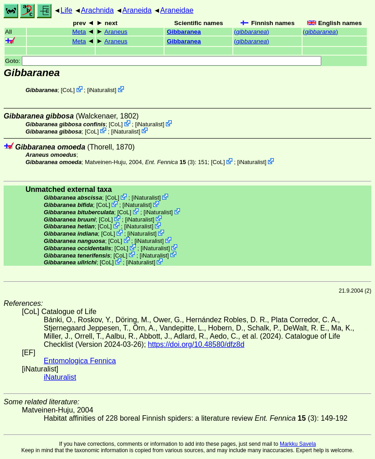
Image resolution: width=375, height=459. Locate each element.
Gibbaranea (184, 31)
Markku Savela (298, 444)
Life (66, 10)
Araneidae (177, 10)
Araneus (116, 31)
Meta (79, 31)
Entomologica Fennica (80, 361)
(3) (170, 162)
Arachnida (97, 10)
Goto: (163, 60)
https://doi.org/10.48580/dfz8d (196, 344)
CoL (67, 90)
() (251, 31)
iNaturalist (102, 90)
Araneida (137, 10)
